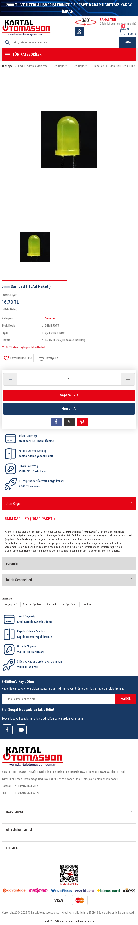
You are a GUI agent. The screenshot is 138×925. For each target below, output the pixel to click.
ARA (128, 42)
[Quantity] (69, 379)
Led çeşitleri (10, 604)
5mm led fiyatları (32, 604)
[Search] (69, 42)
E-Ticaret (59, 921)
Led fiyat (87, 604)
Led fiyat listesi (69, 604)
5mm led (51, 604)
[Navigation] (69, 54)
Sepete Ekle (69, 395)
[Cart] (127, 32)
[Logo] (26, 27)
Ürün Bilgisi (13, 503)
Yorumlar (12, 563)
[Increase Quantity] (128, 379)
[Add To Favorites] (17, 358)
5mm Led (50, 318)
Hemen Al (69, 409)
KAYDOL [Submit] (126, 698)
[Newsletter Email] (69, 699)
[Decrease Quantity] (10, 379)
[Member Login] (79, 32)
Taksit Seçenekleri (19, 580)
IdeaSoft (48, 921)
